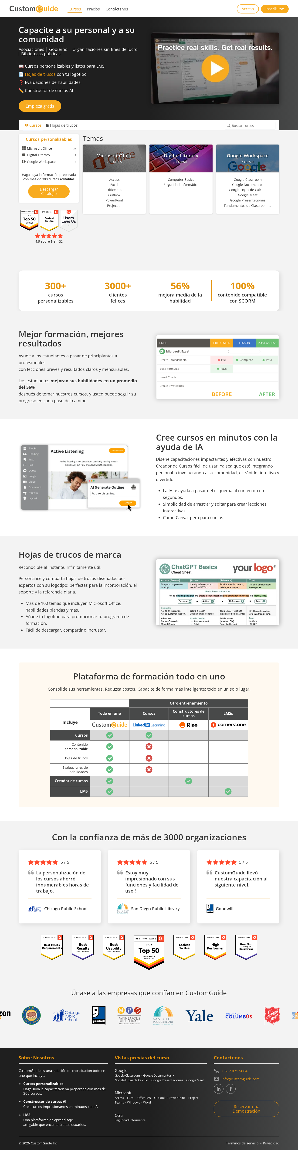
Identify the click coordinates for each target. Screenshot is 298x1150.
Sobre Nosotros (36, 1057)
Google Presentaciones (167, 1080)
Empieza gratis (40, 106)
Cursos (75, 9)
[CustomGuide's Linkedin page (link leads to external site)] (219, 1089)
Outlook (160, 1098)
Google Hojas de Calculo (131, 1080)
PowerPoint (177, 1098)
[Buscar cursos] (229, 125)
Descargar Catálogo (49, 191)
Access (119, 1098)
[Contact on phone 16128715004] (246, 1071)
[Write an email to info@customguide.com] (246, 1079)
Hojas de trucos (40, 74)
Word (147, 1102)
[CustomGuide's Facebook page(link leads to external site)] (231, 1089)
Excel (130, 1098)
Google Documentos (157, 1075)
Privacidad (271, 1143)
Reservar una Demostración (246, 1109)
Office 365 (144, 1098)
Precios (93, 9)
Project (193, 1098)
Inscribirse (275, 8)
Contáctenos (117, 9)
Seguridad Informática (130, 1120)
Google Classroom (127, 1075)
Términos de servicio (242, 1143)
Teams (119, 1102)
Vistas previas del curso (142, 1057)
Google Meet (195, 1080)
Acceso (248, 8)
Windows (133, 1102)
